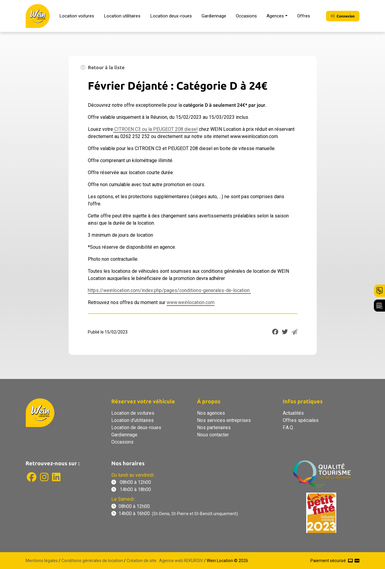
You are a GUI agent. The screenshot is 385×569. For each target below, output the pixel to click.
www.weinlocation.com (190, 302)
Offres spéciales (301, 420)
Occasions (246, 16)
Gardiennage (214, 16)
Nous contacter (213, 435)
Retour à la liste (103, 67)
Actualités (293, 413)
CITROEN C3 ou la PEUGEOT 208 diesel (155, 129)
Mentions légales (42, 560)
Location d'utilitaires (132, 420)
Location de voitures (132, 413)
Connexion (343, 16)
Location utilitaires (122, 16)
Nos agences (211, 413)
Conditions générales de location (92, 560)
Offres (303, 16)
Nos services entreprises (224, 420)
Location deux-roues (171, 16)
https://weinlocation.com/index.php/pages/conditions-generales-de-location (169, 290)
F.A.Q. (288, 427)
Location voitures (76, 16)
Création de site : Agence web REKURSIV (165, 560)
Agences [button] (275, 16)
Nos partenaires (214, 427)
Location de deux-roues (136, 427)
